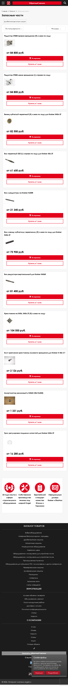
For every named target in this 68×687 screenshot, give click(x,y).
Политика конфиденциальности (34, 609)
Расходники (33, 574)
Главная (4, 11)
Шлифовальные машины (33, 571)
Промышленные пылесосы (33, 561)
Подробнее (53, 673)
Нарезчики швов (33, 550)
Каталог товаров (34, 526)
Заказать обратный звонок (34, 653)
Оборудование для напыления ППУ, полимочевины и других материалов (33, 564)
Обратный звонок (37, 3)
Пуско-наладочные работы (34, 602)
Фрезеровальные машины (33, 568)
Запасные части (33, 581)
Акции (33, 641)
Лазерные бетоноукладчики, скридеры (33, 536)
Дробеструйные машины (33, 540)
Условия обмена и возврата (34, 595)
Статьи (34, 613)
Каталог (12, 11)
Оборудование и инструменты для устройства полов (33, 554)
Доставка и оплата (34, 606)
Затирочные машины (33, 543)
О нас (33, 627)
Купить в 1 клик (34, 64)
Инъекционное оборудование (33, 547)
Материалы (33, 578)
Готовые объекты (33, 644)
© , (16, 682)
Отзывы (33, 630)
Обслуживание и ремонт (34, 599)
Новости (34, 616)
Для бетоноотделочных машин (15, 21)
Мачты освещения (33, 585)
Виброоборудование (33, 533)
